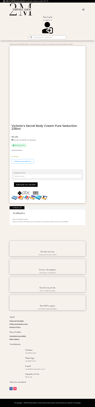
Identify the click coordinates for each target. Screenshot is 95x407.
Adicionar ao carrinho (26, 184)
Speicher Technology (74, 403)
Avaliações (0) (17, 208)
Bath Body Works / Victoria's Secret (29, 44)
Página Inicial (13, 44)
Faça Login (47, 17)
